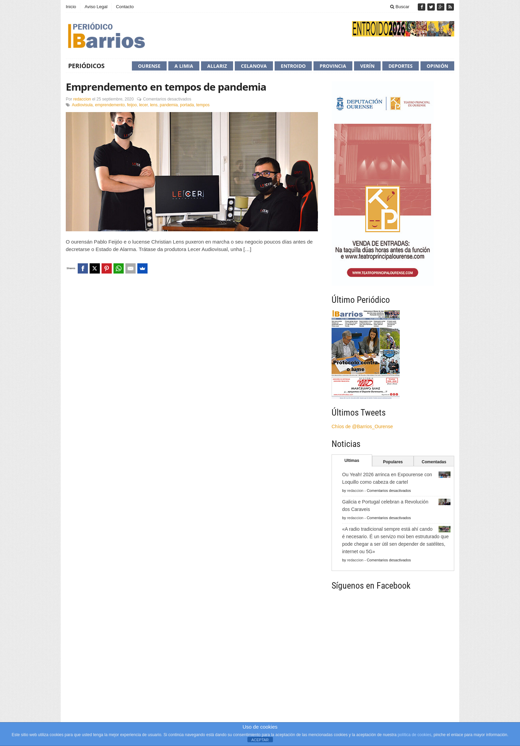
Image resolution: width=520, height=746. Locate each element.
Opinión (437, 66)
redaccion (82, 99)
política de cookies (414, 734)
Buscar (399, 6)
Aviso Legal (96, 6)
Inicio (71, 6)
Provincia (333, 66)
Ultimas (352, 460)
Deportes (400, 66)
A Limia (183, 66)
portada (187, 105)
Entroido (293, 66)
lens (153, 105)
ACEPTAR (260, 740)
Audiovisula (82, 105)
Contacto (125, 6)
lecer (143, 105)
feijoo (132, 105)
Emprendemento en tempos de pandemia (166, 87)
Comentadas (434, 462)
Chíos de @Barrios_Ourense (362, 426)
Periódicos (86, 66)
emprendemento (110, 105)
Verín (367, 66)
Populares (393, 462)
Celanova (254, 66)
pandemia (169, 105)
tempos (203, 105)
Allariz (217, 66)
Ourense (149, 66)
